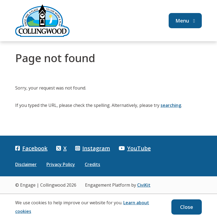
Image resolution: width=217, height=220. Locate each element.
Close (186, 207)
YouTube (135, 148)
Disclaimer (26, 164)
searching (171, 105)
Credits (92, 164)
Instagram (92, 148)
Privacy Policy (60, 164)
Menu (185, 20)
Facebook (31, 148)
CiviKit (143, 185)
